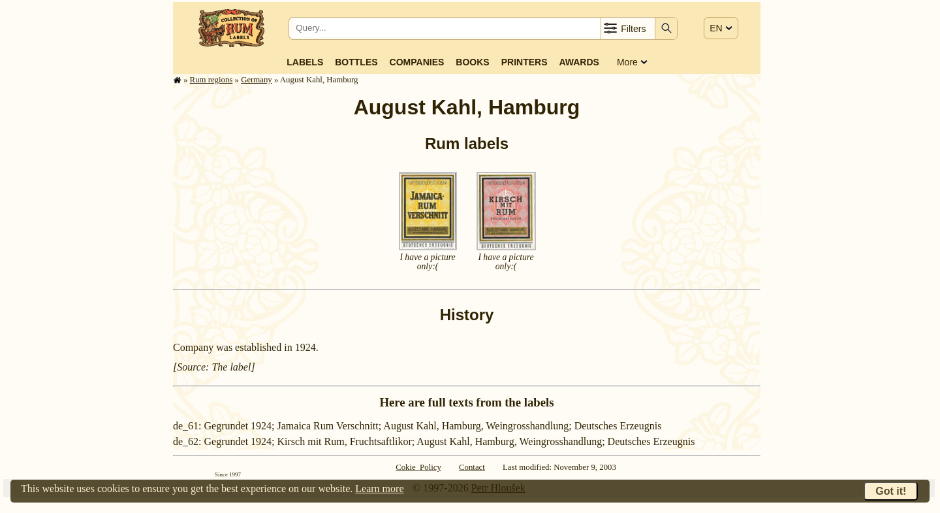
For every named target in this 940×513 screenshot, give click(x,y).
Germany (256, 79)
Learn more (379, 488)
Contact (472, 467)
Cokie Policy (418, 467)
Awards (579, 62)
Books (472, 62)
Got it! (890, 491)
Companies (417, 62)
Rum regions (211, 79)
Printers (524, 62)
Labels (305, 62)
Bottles (356, 62)
